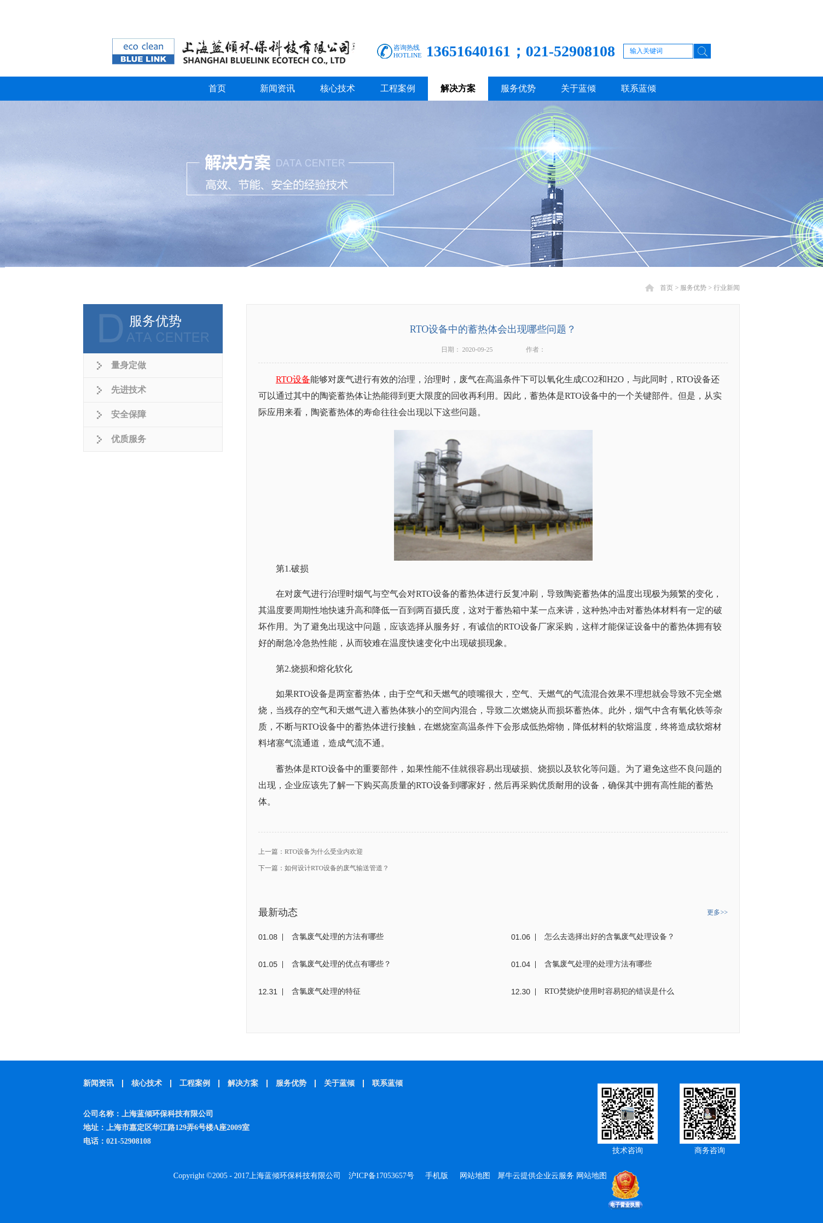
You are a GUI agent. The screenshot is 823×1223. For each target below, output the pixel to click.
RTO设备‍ (293, 379)
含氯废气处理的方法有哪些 (338, 937)
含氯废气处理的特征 (326, 991)
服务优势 (693, 288)
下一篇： (323, 868)
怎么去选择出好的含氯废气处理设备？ (609, 937)
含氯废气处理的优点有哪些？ (341, 964)
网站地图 (473, 1176)
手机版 (434, 1176)
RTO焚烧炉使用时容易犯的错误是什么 (609, 991)
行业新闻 (727, 288)
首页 (217, 88)
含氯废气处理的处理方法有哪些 (598, 964)
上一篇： (310, 851)
